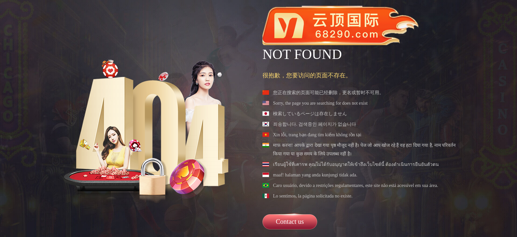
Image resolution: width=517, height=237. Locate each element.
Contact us (290, 221)
